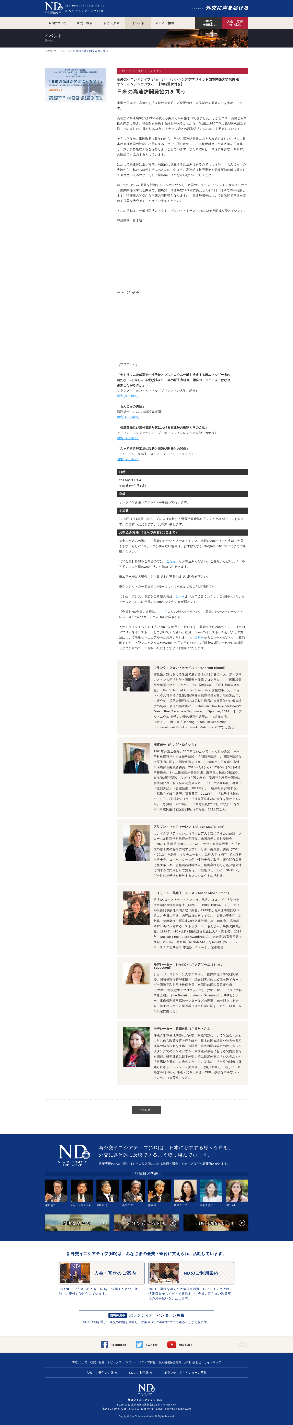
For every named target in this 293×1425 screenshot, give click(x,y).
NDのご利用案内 (209, 23)
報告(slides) (128, 396)
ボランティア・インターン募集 (157, 1315)
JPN (195, 8)
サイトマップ (212, 1362)
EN (201, 8)
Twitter (151, 1344)
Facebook (118, 1344)
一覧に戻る (146, 1109)
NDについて (58, 23)
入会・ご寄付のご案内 (101, 1372)
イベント (138, 23)
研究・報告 (85, 23)
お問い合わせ (192, 1362)
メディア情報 (164, 23)
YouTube (185, 1344)
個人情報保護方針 (170, 1362)
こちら (171, 561)
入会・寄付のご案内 (235, 23)
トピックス (111, 23)
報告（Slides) (128, 417)
